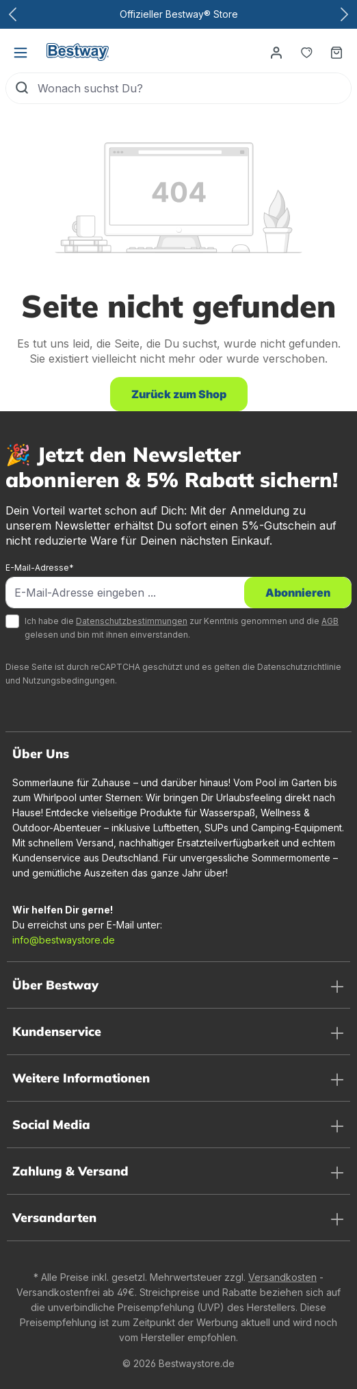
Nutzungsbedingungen (69, 680)
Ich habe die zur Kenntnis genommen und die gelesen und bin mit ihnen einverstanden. (182, 628)
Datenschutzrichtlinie (299, 667)
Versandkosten (282, 1277)
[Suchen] (22, 88)
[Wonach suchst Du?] (194, 88)
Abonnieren (297, 592)
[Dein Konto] (276, 52)
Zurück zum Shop (178, 394)
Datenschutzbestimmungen (131, 621)
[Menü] (20, 52)
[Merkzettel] (306, 52)
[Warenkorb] (336, 52)
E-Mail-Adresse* (39, 567)
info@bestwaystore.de (63, 940)
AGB (330, 621)
